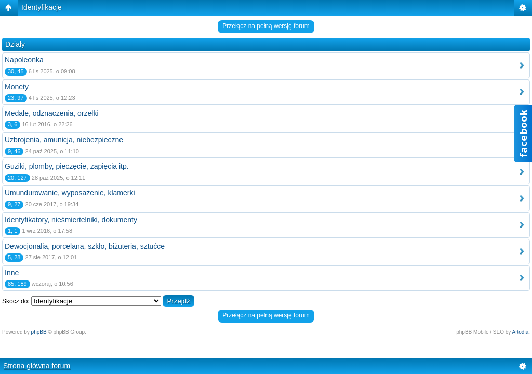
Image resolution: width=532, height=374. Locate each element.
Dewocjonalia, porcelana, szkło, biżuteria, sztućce (85, 246)
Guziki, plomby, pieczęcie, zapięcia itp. (67, 166)
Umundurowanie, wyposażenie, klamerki (70, 193)
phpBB (39, 332)
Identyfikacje (41, 7)
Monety (17, 87)
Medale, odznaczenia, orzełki (52, 113)
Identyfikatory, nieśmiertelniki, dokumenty (71, 220)
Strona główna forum (36, 366)
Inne (12, 273)
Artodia (520, 332)
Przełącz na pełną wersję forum (265, 26)
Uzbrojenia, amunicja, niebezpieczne (64, 140)
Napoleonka (24, 60)
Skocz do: (16, 301)
